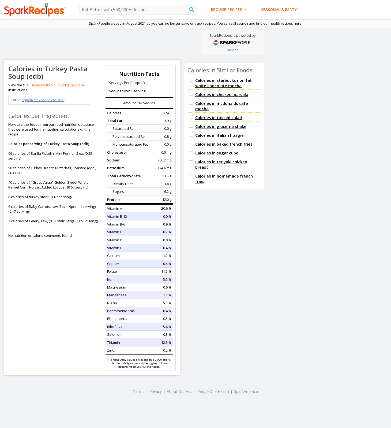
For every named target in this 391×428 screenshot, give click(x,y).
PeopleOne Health (213, 391)
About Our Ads (179, 391)
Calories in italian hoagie (219, 135)
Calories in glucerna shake (220, 126)
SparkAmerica (246, 391)
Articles (233, 49)
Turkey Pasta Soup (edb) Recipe (55, 85)
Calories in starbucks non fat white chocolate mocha (223, 83)
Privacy (155, 391)
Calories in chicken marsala (221, 94)
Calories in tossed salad (218, 117)
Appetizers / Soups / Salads (43, 100)
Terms (138, 391)
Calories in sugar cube (216, 153)
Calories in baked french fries (224, 144)
